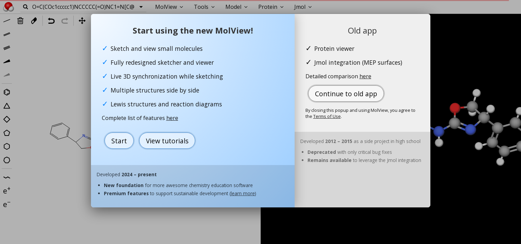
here (172, 118)
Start (119, 140)
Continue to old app (346, 93)
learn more (243, 193)
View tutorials (167, 140)
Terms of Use (327, 116)
